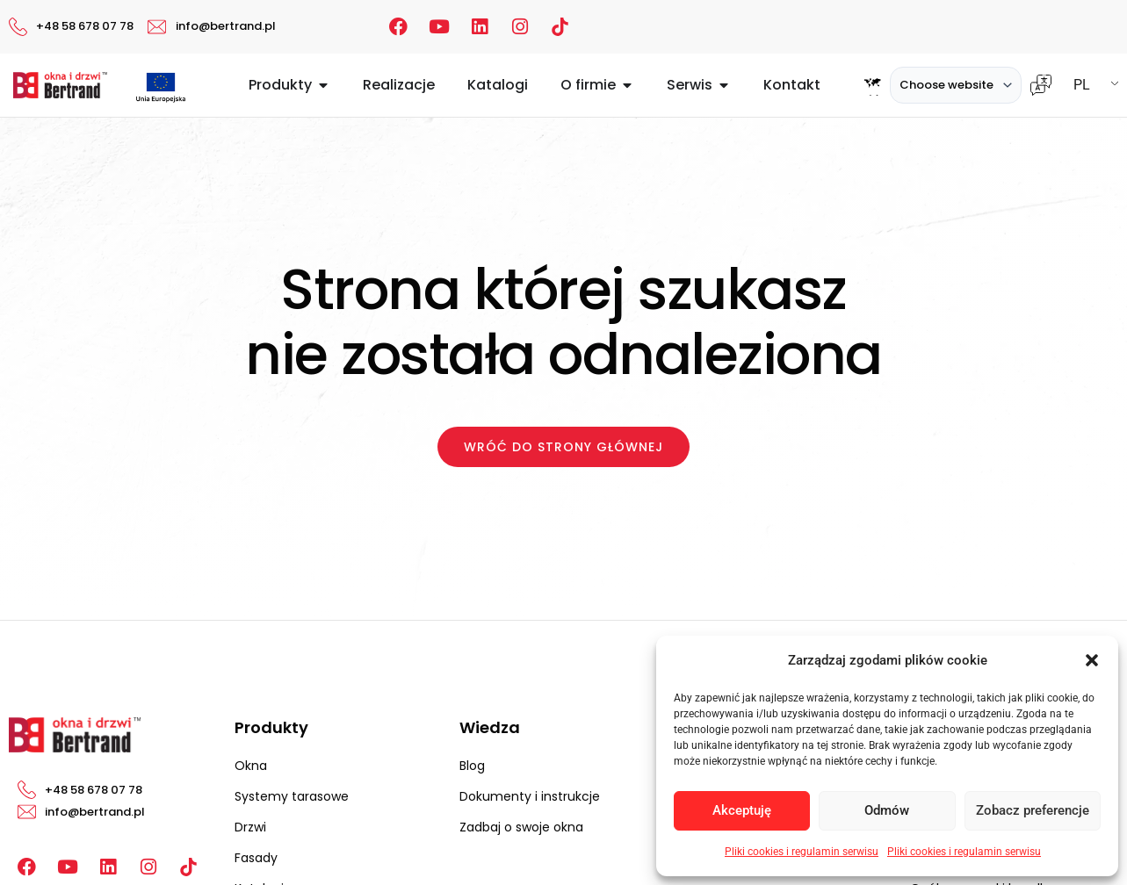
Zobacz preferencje (1032, 810)
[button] (1092, 660)
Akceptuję (741, 810)
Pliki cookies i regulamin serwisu (801, 851)
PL (1081, 84)
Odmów (886, 810)
